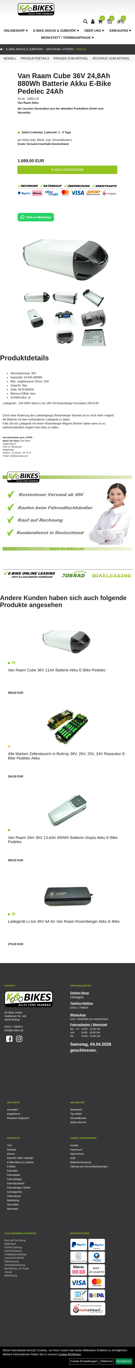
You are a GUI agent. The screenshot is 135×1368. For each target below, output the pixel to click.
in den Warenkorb (67, 170)
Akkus (81, 49)
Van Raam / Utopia (59, 49)
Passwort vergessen (18, 1118)
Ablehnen (107, 1361)
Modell (10, 58)
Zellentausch (14, 1196)
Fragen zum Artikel (71, 58)
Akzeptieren (124, 1361)
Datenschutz (77, 1153)
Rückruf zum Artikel (111, 58)
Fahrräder (12, 1170)
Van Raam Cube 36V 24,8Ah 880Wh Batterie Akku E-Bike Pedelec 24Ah (64, 83)
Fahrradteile (13, 1175)
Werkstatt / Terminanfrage (67, 38)
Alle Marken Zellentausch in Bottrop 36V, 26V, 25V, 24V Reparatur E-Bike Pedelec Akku (67, 756)
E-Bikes (11, 1166)
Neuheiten (12, 1208)
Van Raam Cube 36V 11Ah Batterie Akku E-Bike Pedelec (57, 670)
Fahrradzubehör (16, 1183)
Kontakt (74, 1145)
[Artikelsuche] (85, 22)
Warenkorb (76, 1109)
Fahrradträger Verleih (18, 1187)
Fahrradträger (14, 1179)
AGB (72, 1158)
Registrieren (13, 1113)
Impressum (76, 1149)
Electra (11, 1153)
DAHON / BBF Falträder (20, 1158)
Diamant (11, 1149)
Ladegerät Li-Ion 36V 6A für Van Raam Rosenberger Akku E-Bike (64, 921)
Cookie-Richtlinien (69, 1354)
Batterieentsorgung (80, 1162)
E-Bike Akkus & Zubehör (56, 31)
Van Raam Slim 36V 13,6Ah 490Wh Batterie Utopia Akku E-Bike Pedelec (63, 839)
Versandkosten (61, 139)
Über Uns (94, 31)
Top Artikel (76, 1113)
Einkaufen (120, 31)
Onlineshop (16, 31)
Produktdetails (35, 58)
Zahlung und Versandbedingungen (89, 1166)
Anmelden (12, 1109)
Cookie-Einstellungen (83, 1361)
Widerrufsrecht (78, 1122)
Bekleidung (13, 1200)
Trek (9, 1145)
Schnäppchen (14, 1191)
